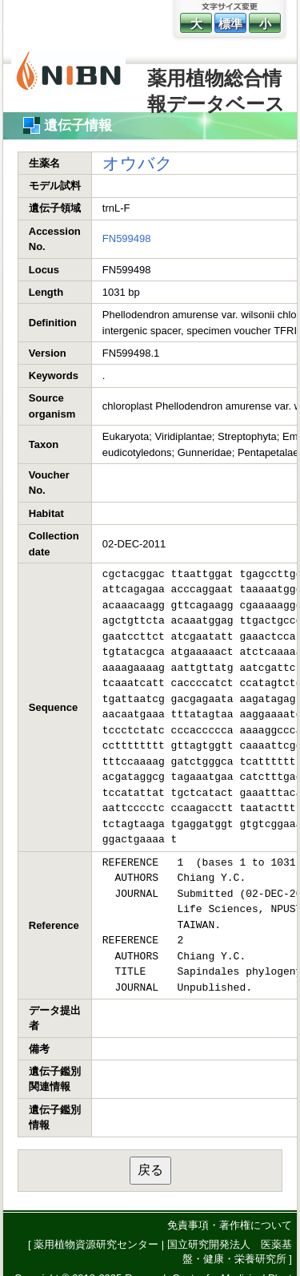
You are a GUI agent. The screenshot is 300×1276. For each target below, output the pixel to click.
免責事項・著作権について (229, 1225)
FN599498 (126, 238)
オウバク (137, 163)
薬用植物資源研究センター (96, 1244)
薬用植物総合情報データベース (216, 85)
